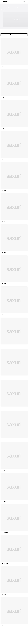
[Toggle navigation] (2, 1)
